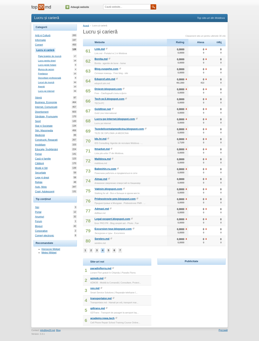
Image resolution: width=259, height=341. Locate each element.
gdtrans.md (97, 308)
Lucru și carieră (45, 49)
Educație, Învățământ (46, 149)
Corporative (41, 231)
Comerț (39, 44)
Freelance (43, 73)
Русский (223, 330)
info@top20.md (47, 330)
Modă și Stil (41, 168)
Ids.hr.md (100, 138)
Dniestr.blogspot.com (108, 88)
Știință (38, 97)
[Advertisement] (191, 291)
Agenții (41, 86)
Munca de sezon (46, 69)
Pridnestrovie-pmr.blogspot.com (115, 198)
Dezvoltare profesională (49, 77)
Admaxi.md (101, 208)
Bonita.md (100, 58)
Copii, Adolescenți (44, 191)
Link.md (99, 48)
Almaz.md (100, 178)
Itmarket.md (102, 148)
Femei (38, 154)
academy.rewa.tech (102, 318)
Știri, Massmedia (44, 130)
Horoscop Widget (50, 249)
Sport (38, 121)
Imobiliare (40, 144)
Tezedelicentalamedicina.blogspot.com (119, 128)
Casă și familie (43, 158)
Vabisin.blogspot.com (108, 188)
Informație (40, 40)
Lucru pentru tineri (47, 60)
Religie (38, 182)
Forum (38, 221)
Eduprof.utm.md (104, 78)
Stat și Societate (44, 126)
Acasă (86, 25)
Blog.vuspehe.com (106, 68)
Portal (38, 212)
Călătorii (39, 163)
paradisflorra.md (100, 268)
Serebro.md (101, 238)
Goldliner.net (102, 108)
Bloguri (38, 226)
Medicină (40, 135)
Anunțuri (39, 216)
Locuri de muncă (46, 82)
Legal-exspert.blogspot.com (112, 218)
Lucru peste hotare (47, 64)
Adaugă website (77, 7)
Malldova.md (102, 158)
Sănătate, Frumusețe (46, 116)
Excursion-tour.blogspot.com (113, 228)
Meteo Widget (48, 252)
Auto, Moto (41, 187)
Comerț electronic (44, 235)
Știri (37, 207)
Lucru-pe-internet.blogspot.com (114, 118)
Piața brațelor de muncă (49, 56)
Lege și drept (42, 177)
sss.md (94, 288)
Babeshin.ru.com (105, 168)
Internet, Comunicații (46, 107)
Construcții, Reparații (46, 140)
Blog (58, 330)
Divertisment (42, 112)
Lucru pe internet (46, 91)
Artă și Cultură (42, 35)
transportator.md (101, 298)
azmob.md (96, 278)
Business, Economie (46, 102)
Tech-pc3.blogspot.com (109, 98)
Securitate (40, 172)
